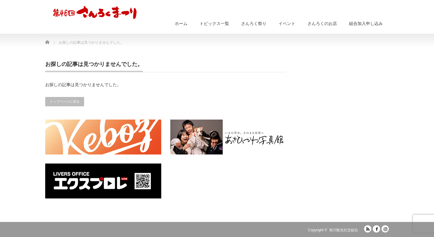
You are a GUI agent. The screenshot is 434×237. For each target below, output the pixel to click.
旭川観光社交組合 (343, 230)
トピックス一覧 (214, 23)
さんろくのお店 (322, 23)
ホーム (181, 23)
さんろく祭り (253, 23)
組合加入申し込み (366, 23)
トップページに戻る (65, 101)
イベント (286, 23)
